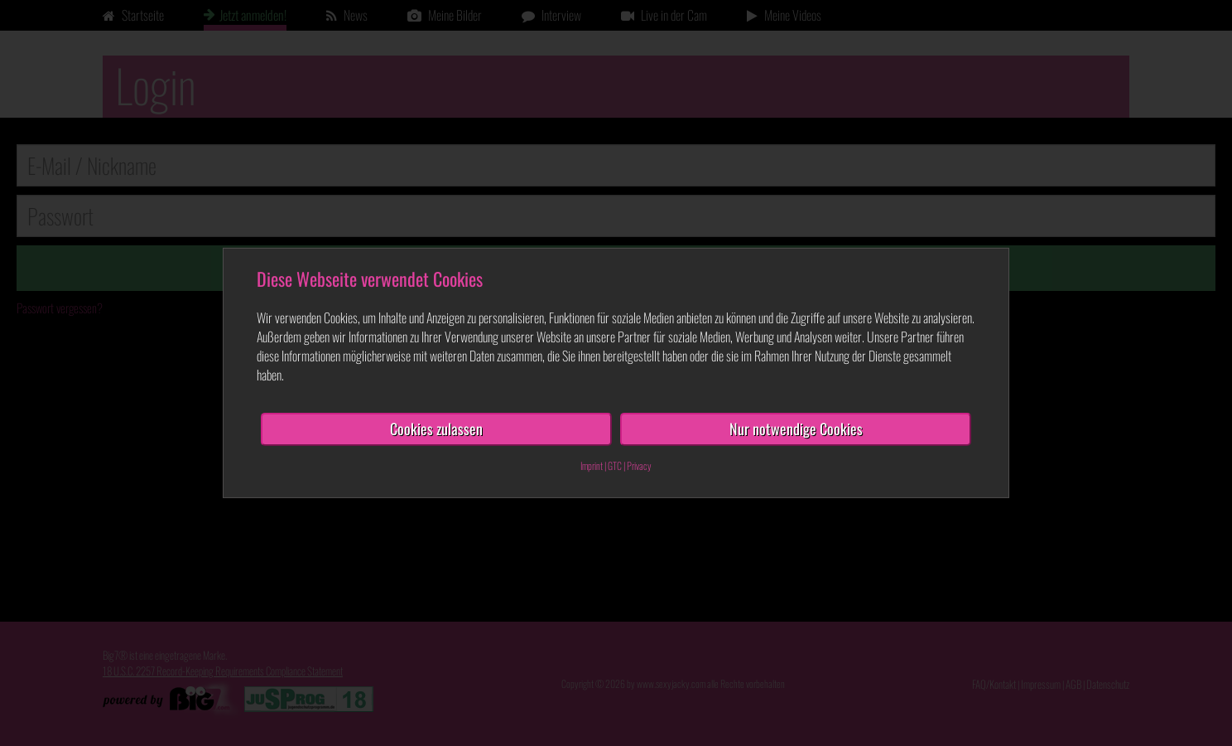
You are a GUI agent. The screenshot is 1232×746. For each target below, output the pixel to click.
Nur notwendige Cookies (796, 428)
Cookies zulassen (436, 428)
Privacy (639, 465)
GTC (615, 465)
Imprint (591, 465)
